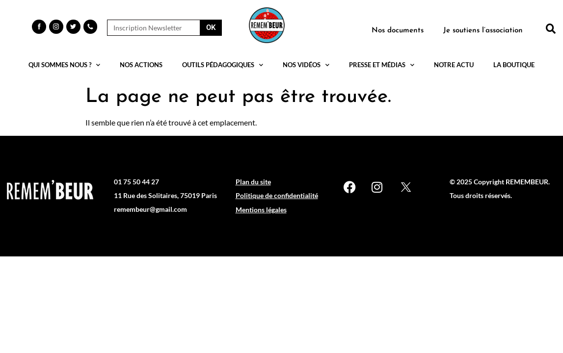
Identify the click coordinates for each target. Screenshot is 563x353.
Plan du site (253, 181)
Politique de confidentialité (277, 195)
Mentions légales (261, 209)
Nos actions (141, 65)
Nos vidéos (306, 65)
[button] (550, 29)
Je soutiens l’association (483, 30)
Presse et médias (381, 65)
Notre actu (454, 65)
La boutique (514, 65)
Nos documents (398, 30)
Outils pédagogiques (222, 65)
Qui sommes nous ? (64, 65)
